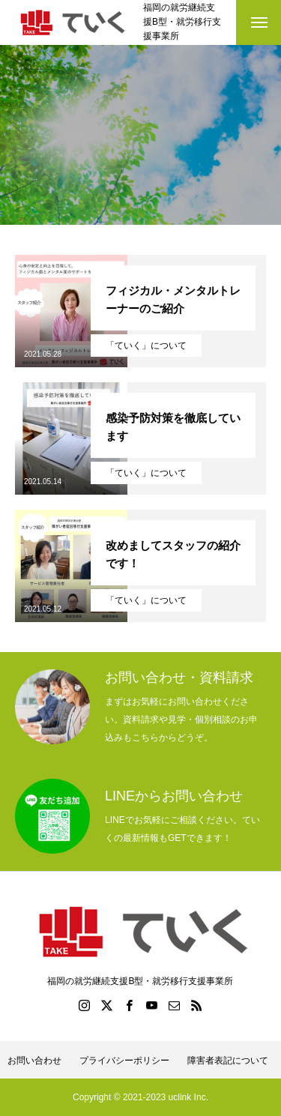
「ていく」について (146, 345)
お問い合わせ (34, 1060)
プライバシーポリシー (124, 1060)
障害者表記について (227, 1060)
